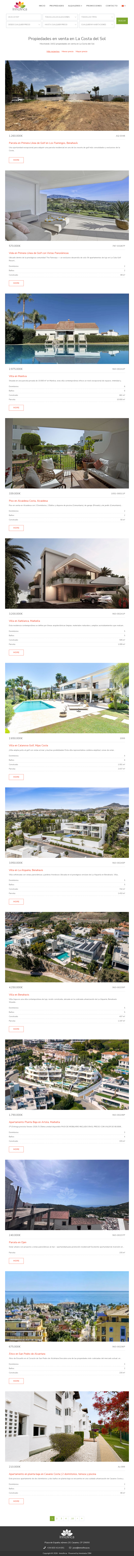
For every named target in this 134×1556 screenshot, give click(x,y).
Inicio (42, 6)
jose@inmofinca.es (81, 1547)
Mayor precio (81, 51)
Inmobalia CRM (85, 1553)
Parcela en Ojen (17, 1242)
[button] (124, 5)
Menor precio (68, 51)
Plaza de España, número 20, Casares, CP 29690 (67, 1542)
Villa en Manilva (18, 376)
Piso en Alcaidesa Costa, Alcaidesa (28, 501)
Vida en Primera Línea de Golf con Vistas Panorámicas (39, 253)
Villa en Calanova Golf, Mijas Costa (28, 745)
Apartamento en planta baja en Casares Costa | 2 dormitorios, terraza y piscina (52, 1474)
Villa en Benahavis (19, 994)
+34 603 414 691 (55, 1547)
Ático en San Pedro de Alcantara (27, 1354)
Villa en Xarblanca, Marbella (24, 621)
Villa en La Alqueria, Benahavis (26, 870)
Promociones (94, 6)
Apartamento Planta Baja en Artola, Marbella (34, 1122)
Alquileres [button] (74, 6)
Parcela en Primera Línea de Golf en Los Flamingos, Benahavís (43, 143)
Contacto (112, 6)
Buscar (122, 21)
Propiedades (57, 6)
